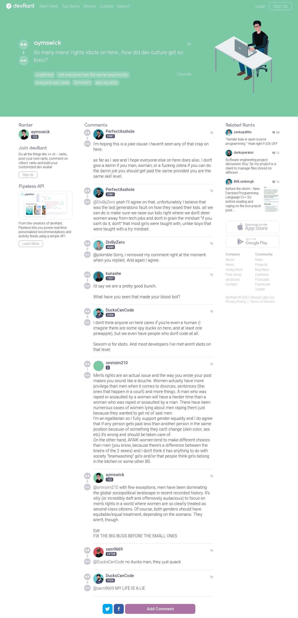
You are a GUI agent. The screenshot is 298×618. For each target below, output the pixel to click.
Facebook (262, 284)
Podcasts (262, 279)
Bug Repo (262, 270)
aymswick (48, 43)
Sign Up (280, 6)
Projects (261, 265)
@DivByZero (104, 202)
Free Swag (233, 275)
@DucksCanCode (109, 561)
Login (261, 6)
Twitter (260, 289)
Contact (231, 284)
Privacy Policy (236, 302)
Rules (259, 260)
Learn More (31, 244)
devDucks (233, 279)
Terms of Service (262, 302)
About (230, 260)
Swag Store (234, 270)
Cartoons (262, 275)
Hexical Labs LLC (262, 297)
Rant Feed (48, 6)
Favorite (184, 74)
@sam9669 (103, 588)
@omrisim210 (106, 487)
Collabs (106, 6)
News (230, 265)
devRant (232, 297)
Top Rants (70, 6)
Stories (89, 6)
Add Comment (160, 608)
